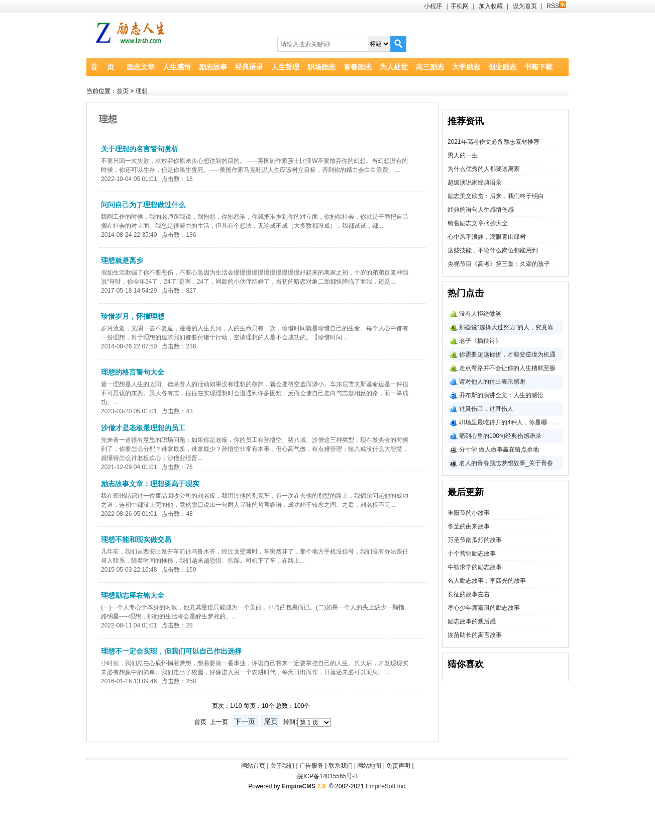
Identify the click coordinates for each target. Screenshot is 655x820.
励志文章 (141, 67)
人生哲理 (285, 67)
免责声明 (398, 765)
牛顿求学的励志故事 (475, 567)
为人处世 (394, 67)
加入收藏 (491, 6)
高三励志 (430, 67)
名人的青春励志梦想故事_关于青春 (506, 463)
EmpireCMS (298, 786)
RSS (556, 6)
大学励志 (466, 67)
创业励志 (502, 67)
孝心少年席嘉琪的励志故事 (484, 607)
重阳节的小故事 (469, 512)
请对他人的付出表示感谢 (492, 381)
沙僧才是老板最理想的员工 (143, 428)
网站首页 (253, 765)
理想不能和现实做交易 (136, 539)
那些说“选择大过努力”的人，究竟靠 (506, 327)
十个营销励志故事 (472, 553)
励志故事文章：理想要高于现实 (150, 484)
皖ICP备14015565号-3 (327, 776)
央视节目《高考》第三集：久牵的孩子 (499, 263)
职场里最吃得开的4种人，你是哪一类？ (511, 422)
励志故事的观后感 (472, 621)
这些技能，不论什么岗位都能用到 (493, 250)
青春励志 (358, 67)
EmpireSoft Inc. (386, 786)
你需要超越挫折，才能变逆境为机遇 (507, 354)
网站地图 (369, 765)
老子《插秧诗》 (480, 340)
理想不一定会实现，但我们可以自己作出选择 (171, 651)
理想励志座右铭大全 (132, 595)
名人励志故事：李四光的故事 (487, 580)
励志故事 (213, 67)
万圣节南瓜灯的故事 (475, 539)
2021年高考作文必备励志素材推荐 (493, 141)
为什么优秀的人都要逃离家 (484, 168)
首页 (123, 91)
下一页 (244, 721)
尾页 (271, 721)
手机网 (460, 6)
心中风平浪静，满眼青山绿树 (487, 236)
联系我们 (341, 765)
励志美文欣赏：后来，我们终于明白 (496, 196)
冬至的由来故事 (469, 526)
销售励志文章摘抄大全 (478, 223)
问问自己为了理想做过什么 (143, 205)
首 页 (102, 67)
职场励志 (321, 67)
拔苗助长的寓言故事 (475, 635)
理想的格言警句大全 (132, 372)
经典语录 (249, 67)
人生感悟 (177, 67)
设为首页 (525, 6)
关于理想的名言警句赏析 (139, 149)
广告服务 (311, 765)
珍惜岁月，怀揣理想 (132, 316)
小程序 (433, 6)
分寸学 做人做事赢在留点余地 (499, 449)
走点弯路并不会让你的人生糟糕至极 (507, 368)
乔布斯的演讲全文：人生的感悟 (501, 395)
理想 (142, 91)
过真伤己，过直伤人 (486, 408)
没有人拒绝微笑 (480, 313)
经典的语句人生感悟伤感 (481, 209)
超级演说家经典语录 (475, 182)
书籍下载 (538, 67)
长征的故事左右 (469, 594)
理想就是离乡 (122, 260)
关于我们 (282, 765)
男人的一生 (463, 155)
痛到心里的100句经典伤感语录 (500, 435)
